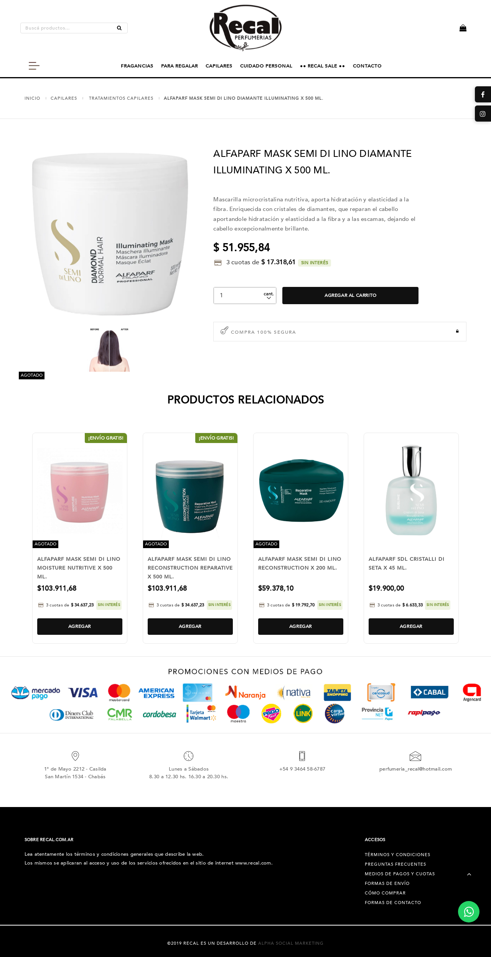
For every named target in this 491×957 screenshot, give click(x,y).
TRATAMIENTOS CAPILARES (121, 98)
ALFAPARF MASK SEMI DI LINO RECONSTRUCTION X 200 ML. (299, 564)
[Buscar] (119, 28)
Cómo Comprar (385, 893)
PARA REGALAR (179, 66)
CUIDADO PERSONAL (266, 66)
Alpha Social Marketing (291, 943)
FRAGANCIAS (137, 66)
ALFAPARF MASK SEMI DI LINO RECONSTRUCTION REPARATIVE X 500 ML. (190, 568)
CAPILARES (219, 66)
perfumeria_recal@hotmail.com (415, 769)
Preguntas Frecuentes (395, 864)
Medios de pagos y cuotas (400, 874)
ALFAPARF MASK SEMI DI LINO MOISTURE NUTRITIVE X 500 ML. (78, 568)
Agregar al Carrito (351, 295)
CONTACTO (367, 66)
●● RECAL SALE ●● (322, 66)
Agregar (79, 626)
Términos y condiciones (397, 855)
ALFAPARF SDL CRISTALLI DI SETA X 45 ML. (407, 564)
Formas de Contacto (393, 903)
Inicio (32, 98)
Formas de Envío (387, 883)
